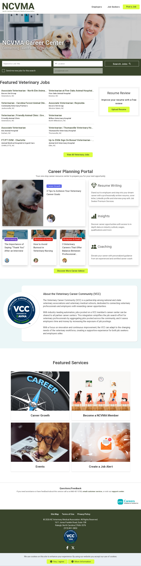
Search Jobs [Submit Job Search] (122, 63)
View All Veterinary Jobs (78, 155)
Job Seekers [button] (113, 7)
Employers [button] (97, 7)
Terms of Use (68, 514)
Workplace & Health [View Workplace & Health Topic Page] (43, 239)
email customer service (92, 491)
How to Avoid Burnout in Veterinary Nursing (43, 247)
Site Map (55, 514)
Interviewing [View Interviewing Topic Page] (11, 239)
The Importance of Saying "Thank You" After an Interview (14, 247)
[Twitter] (73, 548)
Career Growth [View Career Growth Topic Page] (54, 186)
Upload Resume (119, 109)
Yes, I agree (57, 561)
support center (118, 491)
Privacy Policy (83, 514)
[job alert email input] (78, 71)
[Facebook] (67, 548)
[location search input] (78, 64)
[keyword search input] (26, 64)
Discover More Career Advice (70, 271)
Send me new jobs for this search (21, 71)
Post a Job (131, 7)
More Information (81, 561)
